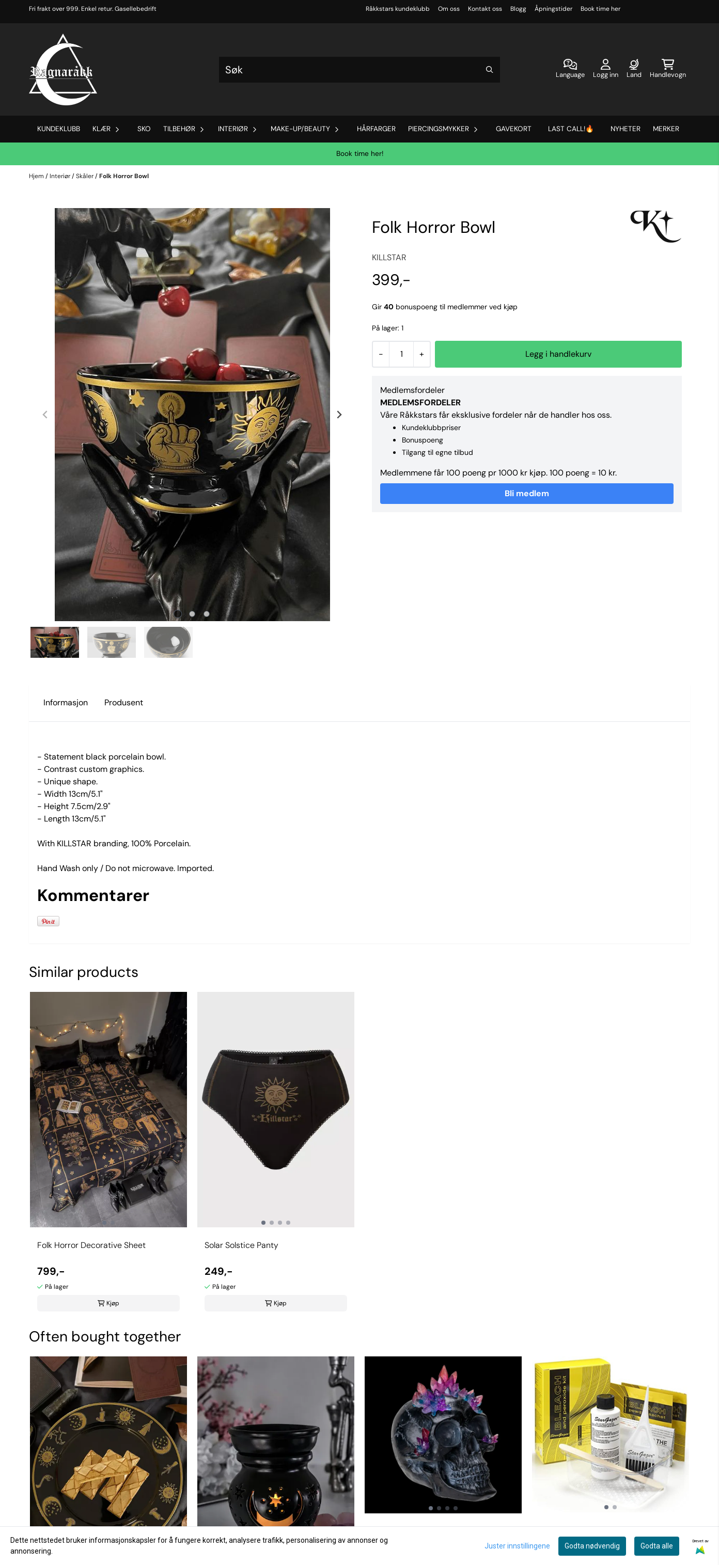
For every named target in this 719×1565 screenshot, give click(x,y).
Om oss (449, 9)
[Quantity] (401, 354)
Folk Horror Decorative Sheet (91, 1245)
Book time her (600, 9)
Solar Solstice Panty (241, 1245)
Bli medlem (527, 493)
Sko (144, 128)
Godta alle (656, 1546)
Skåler (85, 176)
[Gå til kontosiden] (605, 70)
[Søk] (359, 70)
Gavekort (514, 128)
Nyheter (625, 128)
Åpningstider (553, 9)
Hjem (37, 176)
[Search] (489, 70)
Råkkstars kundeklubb (398, 9)
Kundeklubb (58, 128)
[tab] (178, 614)
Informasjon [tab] (65, 702)
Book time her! (359, 153)
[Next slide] (339, 414)
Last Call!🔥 (571, 128)
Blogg (518, 9)
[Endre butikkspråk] (570, 70)
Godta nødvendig (592, 1546)
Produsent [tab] (123, 702)
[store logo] (63, 69)
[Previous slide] (45, 414)
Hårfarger (376, 128)
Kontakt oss (485, 9)
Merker (666, 128)
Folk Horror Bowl (124, 176)
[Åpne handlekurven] (668, 70)
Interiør (61, 176)
